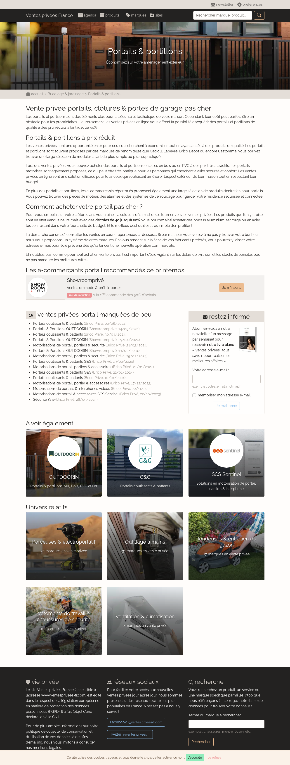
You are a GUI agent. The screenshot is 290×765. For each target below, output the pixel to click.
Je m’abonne (226, 406)
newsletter (222, 4)
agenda (87, 15)
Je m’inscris (231, 287)
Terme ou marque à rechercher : (216, 715)
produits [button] (109, 15)
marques (136, 15)
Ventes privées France (49, 15)
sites (156, 15)
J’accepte (195, 757)
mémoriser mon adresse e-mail (224, 395)
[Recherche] (222, 15)
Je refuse (214, 757)
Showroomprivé (85, 280)
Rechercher (201, 742)
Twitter (130, 734)
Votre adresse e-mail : (210, 370)
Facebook (136, 722)
